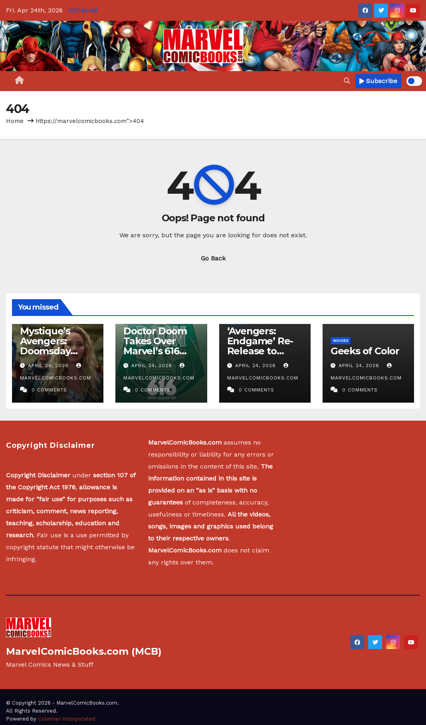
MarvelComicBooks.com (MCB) (84, 651)
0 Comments (49, 390)
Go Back (213, 258)
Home (15, 121)
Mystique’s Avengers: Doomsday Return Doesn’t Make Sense (56, 351)
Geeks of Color (365, 351)
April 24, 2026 (49, 365)
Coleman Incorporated (66, 719)
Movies (340, 340)
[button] (347, 81)
